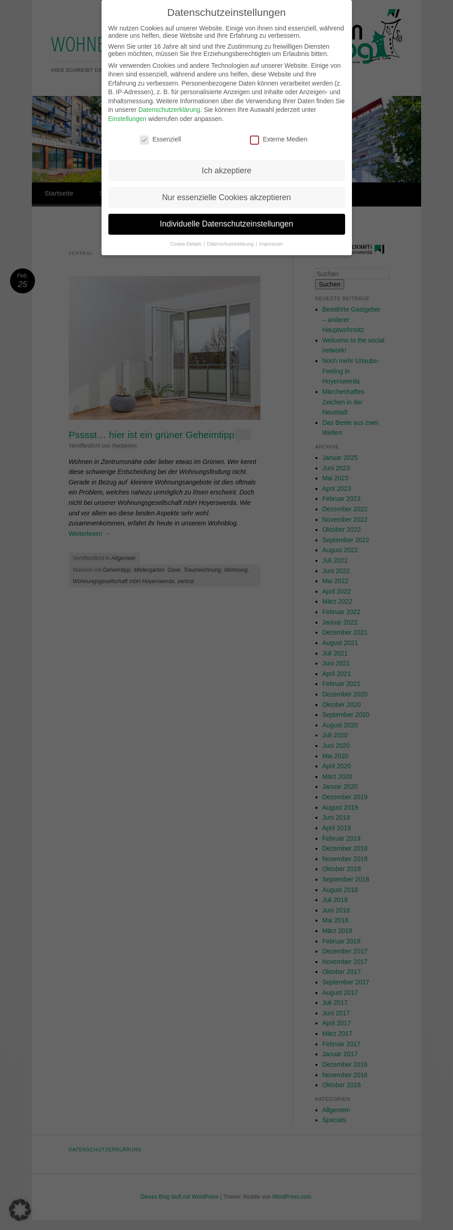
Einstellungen (127, 105)
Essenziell (160, 126)
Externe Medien (278, 126)
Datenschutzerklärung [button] (231, 230)
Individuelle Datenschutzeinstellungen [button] (226, 210)
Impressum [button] (271, 230)
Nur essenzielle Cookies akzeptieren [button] (226, 183)
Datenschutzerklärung (169, 96)
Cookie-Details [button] (186, 230)
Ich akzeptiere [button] (226, 156)
